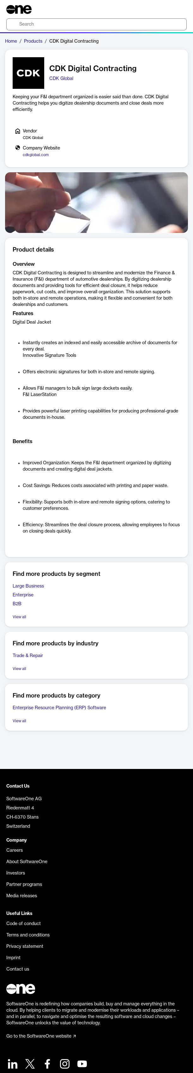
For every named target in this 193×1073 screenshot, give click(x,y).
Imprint (13, 958)
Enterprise (23, 595)
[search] (96, 24)
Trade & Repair (28, 656)
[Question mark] (178, 9)
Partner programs (24, 884)
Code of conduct (23, 924)
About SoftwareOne (26, 862)
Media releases (21, 896)
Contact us (17, 969)
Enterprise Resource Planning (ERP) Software (59, 708)
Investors (15, 873)
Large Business (28, 586)
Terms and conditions (28, 935)
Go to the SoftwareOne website (41, 1036)
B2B (17, 604)
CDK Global (61, 78)
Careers (14, 850)
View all (19, 617)
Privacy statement (24, 946)
